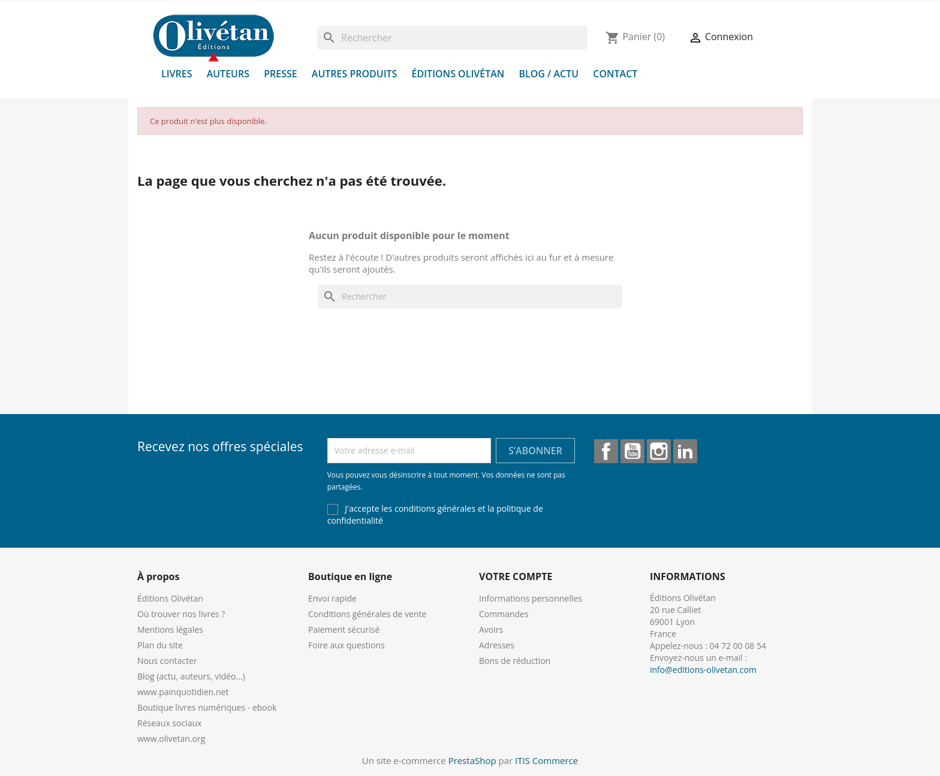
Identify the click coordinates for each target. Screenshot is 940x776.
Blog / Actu (549, 73)
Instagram (659, 451)
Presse (280, 73)
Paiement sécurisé (343, 629)
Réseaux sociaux (169, 723)
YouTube (632, 451)
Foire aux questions (346, 645)
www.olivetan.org (171, 738)
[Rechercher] (452, 38)
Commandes (504, 614)
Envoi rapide (332, 598)
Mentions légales (170, 629)
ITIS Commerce (546, 760)
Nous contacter (167, 660)
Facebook (606, 451)
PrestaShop (472, 760)
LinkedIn (685, 451)
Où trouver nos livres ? (181, 614)
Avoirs (491, 629)
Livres (176, 73)
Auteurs (228, 73)
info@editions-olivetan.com (703, 669)
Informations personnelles (530, 598)
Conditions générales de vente (367, 614)
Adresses (496, 645)
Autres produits (354, 73)
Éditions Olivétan (458, 73)
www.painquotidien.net (182, 692)
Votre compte (515, 576)
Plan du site (160, 645)
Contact (615, 73)
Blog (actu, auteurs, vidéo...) (191, 676)
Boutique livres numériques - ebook (207, 707)
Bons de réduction (514, 660)
